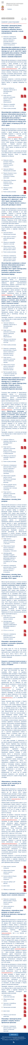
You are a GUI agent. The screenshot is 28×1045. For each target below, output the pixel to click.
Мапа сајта (13, 1034)
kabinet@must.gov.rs (6, 216)
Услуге (3, 18)
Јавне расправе (10, 18)
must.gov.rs (21, 1039)
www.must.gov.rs (6, 687)
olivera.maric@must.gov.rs (15, 137)
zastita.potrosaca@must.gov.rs (9, 68)
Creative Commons (9, 1038)
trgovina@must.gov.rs (7, 697)
